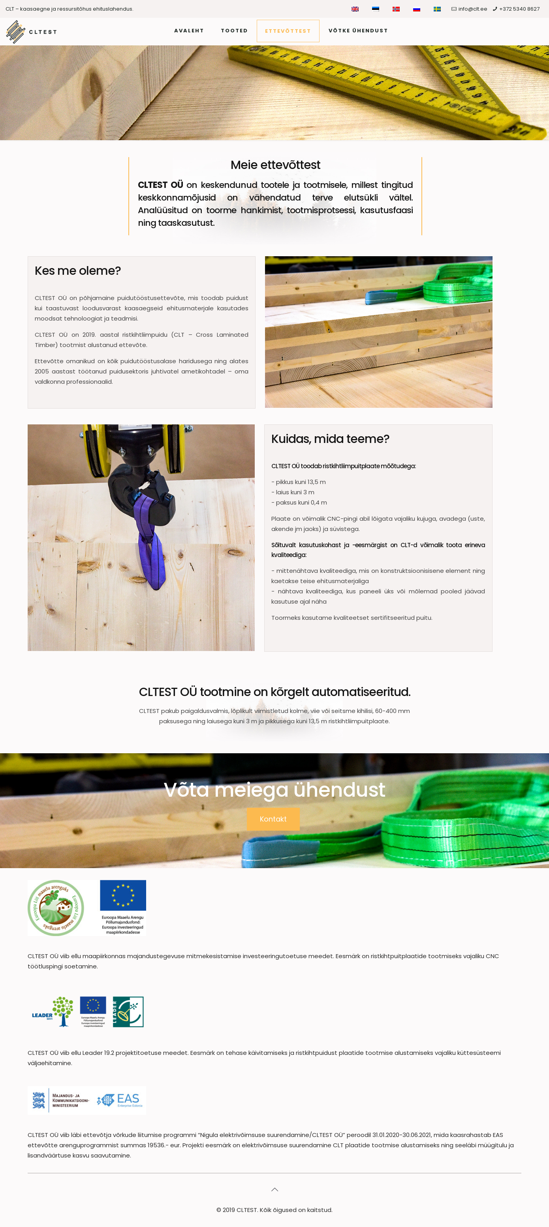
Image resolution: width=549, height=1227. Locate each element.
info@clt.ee (473, 9)
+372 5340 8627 (519, 9)
